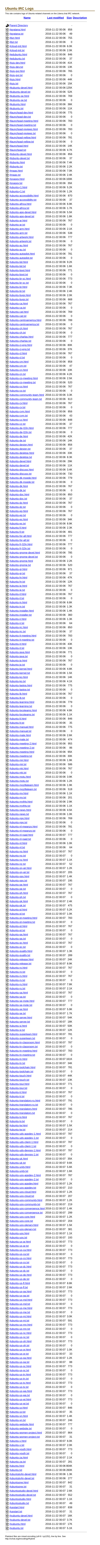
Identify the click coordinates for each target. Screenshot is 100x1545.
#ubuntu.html (16, 1466)
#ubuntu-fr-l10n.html (20, 544)
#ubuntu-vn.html (18, 1416)
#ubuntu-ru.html (18, 984)
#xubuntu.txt (16, 1528)
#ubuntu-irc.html (18, 627)
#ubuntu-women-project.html (25, 1432)
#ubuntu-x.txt (16, 1445)
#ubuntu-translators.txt (22, 1113)
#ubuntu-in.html (18, 602)
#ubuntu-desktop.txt (20, 457)
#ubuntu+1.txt (17, 191)
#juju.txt (13, 83)
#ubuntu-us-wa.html (20, 1391)
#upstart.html (16, 1507)
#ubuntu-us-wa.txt (19, 1395)
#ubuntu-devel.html (20, 461)
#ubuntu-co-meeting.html (23, 378)
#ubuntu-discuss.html (21, 469)
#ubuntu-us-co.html (20, 1258)
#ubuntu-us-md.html (20, 1299)
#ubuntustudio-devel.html (23, 1490)
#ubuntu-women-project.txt (24, 1436)
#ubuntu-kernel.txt (19, 673)
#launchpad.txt (17, 150)
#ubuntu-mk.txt (17, 772)
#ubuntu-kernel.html (20, 669)
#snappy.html (16, 179)
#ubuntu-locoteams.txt (22, 714)
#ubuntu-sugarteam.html (23, 1034)
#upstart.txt (15, 1511)
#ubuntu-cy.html (18, 403)
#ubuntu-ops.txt (18, 880)
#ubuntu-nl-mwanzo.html (23, 826)
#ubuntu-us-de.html (20, 1275)
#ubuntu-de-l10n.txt (20, 432)
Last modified (55, 17)
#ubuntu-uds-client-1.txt (22, 1146)
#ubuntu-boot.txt (18, 274)
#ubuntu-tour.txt (18, 1088)
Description (80, 17)
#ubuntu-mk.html (18, 768)
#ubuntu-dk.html (18, 486)
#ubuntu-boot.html (19, 270)
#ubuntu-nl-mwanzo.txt (22, 830)
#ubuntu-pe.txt (17, 889)
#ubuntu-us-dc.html (20, 1266)
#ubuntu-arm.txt (18, 233)
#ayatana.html (17, 29)
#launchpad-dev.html (21, 112)
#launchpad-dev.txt (20, 116)
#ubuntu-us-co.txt (19, 1262)
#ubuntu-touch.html (20, 1075)
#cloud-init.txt (16, 50)
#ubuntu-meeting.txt (20, 756)
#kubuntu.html (17, 104)
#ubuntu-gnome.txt (20, 565)
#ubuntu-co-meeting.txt (22, 382)
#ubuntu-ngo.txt (18, 822)
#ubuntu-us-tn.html (20, 1374)
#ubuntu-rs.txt (17, 980)
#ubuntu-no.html (18, 851)
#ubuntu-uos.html (19, 1233)
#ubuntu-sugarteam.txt (22, 1038)
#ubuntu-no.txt (17, 855)
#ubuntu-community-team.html (26, 395)
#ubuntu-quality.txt (19, 955)
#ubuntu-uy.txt (17, 1412)
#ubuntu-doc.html (19, 494)
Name (27, 17)
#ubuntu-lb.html (18, 693)
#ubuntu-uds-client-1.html (23, 1142)
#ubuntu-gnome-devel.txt (23, 556)
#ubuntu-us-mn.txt (19, 1329)
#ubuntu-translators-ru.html (24, 1100)
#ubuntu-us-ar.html (20, 1241)
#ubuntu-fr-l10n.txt (19, 548)
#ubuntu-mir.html (18, 760)
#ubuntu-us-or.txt (19, 1353)
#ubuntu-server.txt (19, 1021)
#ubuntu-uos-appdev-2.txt (24, 1179)
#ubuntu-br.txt (17, 291)
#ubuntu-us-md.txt (19, 1304)
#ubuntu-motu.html (20, 776)
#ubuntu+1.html (18, 187)
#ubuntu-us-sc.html (20, 1366)
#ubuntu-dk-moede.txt (21, 482)
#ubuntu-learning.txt (20, 706)
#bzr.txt (13, 42)
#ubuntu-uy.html (18, 1407)
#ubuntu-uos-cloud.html (22, 1192)
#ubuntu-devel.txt (19, 465)
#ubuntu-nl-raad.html (21, 835)
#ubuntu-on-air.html (20, 868)
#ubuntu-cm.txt (17, 365)
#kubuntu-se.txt (18, 100)
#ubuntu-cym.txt (18, 415)
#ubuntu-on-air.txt (19, 872)
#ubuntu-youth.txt (19, 1453)
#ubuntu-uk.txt (17, 1163)
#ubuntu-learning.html (21, 702)
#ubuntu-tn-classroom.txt (23, 1046)
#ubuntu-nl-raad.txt (20, 839)
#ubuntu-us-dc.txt (19, 1270)
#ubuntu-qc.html (18, 942)
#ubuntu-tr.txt (16, 1096)
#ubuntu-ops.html (19, 876)
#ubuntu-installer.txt (20, 615)
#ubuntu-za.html (18, 1457)
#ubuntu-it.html (17, 644)
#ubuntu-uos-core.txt (21, 1221)
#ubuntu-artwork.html (21, 237)
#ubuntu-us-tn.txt (19, 1378)
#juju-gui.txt (16, 75)
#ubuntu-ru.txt (17, 988)
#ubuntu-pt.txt (17, 930)
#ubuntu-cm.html (18, 361)
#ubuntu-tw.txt (17, 1129)
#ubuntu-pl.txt (17, 913)
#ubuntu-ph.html (18, 893)
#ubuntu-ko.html (18, 677)
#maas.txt (14, 175)
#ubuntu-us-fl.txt (18, 1287)
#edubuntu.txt (17, 58)
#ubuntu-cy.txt (17, 407)
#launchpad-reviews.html (23, 129)
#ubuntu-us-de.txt (19, 1279)
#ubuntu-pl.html (18, 909)
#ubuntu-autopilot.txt (21, 258)
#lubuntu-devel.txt (19, 158)
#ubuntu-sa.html (18, 992)
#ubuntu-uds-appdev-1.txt (24, 1138)
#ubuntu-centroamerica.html (25, 320)
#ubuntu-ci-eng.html (20, 345)
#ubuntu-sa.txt (17, 996)
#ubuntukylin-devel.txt (21, 1478)
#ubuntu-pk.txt (17, 905)
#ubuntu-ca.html (18, 303)
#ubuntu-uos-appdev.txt (22, 1187)
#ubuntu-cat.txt (17, 316)
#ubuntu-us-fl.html (19, 1283)
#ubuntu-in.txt (17, 606)
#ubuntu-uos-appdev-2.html (25, 1175)
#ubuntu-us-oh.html (20, 1341)
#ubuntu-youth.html (20, 1449)
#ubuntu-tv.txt (17, 1121)
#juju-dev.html (17, 62)
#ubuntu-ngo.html (19, 818)
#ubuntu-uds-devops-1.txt (23, 1154)
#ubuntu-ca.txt (17, 307)
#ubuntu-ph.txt (17, 897)
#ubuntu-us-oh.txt (19, 1345)
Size (69, 17)
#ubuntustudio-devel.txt (22, 1495)
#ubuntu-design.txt (20, 449)
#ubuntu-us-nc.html (20, 1333)
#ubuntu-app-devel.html (22, 212)
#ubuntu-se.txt (17, 1013)
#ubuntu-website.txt (20, 1428)
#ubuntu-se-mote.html (21, 1001)
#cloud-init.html (18, 46)
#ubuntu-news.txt (19, 814)
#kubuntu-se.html (19, 96)
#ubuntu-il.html (17, 594)
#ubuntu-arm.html (19, 229)
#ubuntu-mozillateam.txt (23, 789)
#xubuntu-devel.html (20, 1515)
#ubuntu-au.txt (17, 249)
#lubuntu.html (17, 162)
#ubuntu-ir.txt (16, 623)
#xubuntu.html (17, 1524)
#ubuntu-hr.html (18, 577)
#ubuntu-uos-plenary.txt (22, 1229)
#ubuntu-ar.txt (17, 224)
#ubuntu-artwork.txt (20, 241)
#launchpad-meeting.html (23, 121)
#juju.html (14, 79)
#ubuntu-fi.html (17, 527)
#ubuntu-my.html (18, 793)
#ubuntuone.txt (17, 1486)
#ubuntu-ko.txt (17, 681)
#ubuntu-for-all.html (20, 536)
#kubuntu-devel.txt (19, 92)
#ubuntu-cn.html (18, 370)
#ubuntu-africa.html (20, 204)
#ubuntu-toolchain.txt (21, 1071)
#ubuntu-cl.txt (17, 357)
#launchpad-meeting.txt (22, 125)
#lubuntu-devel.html (20, 154)
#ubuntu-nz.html (18, 859)
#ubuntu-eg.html (18, 511)
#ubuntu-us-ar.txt (19, 1246)
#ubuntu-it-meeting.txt (21, 639)
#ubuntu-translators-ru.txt (23, 1104)
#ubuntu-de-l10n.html (21, 428)
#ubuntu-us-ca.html (20, 1250)
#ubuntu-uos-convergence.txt (26, 1212)
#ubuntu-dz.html (18, 502)
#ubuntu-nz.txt (17, 864)
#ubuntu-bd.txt (17, 266)
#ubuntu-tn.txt (17, 1063)
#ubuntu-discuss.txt (20, 473)
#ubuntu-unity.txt (18, 1171)
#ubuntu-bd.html (18, 262)
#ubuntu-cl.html (18, 353)
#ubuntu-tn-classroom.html (24, 1042)
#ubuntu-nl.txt (17, 847)
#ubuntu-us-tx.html (20, 1383)
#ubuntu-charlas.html (21, 336)
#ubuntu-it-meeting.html (22, 635)
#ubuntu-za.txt (17, 1461)
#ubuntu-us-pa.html (20, 1358)
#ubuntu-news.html (20, 810)
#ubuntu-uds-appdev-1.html (25, 1133)
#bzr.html (14, 38)
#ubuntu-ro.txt (17, 972)
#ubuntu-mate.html (20, 735)
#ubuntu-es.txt (17, 523)
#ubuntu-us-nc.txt (19, 1337)
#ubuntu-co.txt (17, 390)
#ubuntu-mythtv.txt (19, 806)
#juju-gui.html (17, 71)
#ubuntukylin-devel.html (22, 1474)
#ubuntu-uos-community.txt (24, 1204)
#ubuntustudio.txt (19, 1503)
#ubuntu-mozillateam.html (24, 785)
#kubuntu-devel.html (20, 87)
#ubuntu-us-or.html (20, 1349)
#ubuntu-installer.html (21, 610)
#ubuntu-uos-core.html (22, 1216)
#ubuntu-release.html (21, 959)
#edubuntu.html (18, 54)
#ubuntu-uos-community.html (25, 1200)
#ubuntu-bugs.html (20, 295)
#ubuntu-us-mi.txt (19, 1320)
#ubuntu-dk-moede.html (22, 478)
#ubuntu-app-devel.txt (21, 216)
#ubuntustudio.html (20, 1499)
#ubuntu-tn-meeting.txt (22, 1055)
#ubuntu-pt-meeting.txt (22, 922)
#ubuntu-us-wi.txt (19, 1403)
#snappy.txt (15, 183)
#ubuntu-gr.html (18, 569)
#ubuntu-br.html (18, 287)
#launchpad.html (18, 145)
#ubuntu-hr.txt (17, 581)
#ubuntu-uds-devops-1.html (25, 1150)
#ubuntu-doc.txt (18, 498)
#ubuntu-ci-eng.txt (19, 349)
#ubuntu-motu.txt (19, 781)
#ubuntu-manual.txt (20, 731)
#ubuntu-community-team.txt (25, 399)
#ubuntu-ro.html (18, 967)
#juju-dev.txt (16, 67)
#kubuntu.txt (16, 108)
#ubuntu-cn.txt (17, 374)
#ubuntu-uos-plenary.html (23, 1225)
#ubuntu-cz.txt (17, 424)
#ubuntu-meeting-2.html (22, 743)
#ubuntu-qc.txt (17, 947)
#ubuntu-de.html (18, 436)
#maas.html (16, 170)
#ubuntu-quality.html (20, 951)
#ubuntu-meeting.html (21, 752)
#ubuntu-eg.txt (17, 515)
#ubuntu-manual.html (21, 727)
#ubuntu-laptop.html (20, 685)
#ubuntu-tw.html (18, 1125)
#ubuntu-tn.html (18, 1059)
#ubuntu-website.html (21, 1424)
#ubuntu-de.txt (17, 440)
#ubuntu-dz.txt (17, 507)
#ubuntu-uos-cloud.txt (21, 1196)
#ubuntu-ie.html (18, 586)
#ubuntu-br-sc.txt (19, 282)
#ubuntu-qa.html (18, 934)
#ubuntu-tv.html (18, 1117)
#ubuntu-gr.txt (17, 573)
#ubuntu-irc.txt (17, 631)
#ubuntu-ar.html (18, 220)
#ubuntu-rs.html (18, 976)
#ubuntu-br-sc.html (20, 278)
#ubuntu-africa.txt (19, 208)
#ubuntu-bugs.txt (18, 299)
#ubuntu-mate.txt (19, 739)
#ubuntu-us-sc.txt (19, 1370)
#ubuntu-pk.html (18, 901)
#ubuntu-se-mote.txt (20, 1005)
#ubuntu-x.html (17, 1441)
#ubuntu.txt (15, 1470)
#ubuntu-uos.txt (18, 1237)
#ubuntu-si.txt (17, 1030)
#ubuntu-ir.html (17, 619)
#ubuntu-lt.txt (16, 722)
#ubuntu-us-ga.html (20, 1291)
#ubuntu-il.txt (16, 598)
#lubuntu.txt (16, 166)
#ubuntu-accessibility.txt (22, 199)
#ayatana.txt (16, 33)
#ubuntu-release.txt (20, 963)
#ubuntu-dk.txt (17, 490)
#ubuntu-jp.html (18, 660)
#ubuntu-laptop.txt (19, 689)
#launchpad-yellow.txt (21, 141)
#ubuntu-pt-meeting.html (23, 918)
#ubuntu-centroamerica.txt (24, 324)
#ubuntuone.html (18, 1482)
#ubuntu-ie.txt (17, 590)
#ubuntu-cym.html (19, 411)
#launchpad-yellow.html (22, 137)
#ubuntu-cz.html (18, 419)
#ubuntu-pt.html (18, 926)
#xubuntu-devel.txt (19, 1519)
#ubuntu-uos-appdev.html (23, 1183)
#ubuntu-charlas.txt (20, 341)
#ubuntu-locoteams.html (23, 710)
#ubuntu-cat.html (18, 312)
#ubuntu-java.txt (18, 656)
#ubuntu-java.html (19, 652)
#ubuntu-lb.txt (17, 698)
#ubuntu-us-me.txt (19, 1312)
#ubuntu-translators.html (23, 1109)
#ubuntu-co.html (18, 386)
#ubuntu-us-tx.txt (18, 1387)
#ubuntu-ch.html (18, 328)
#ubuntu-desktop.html (21, 453)
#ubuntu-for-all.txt (19, 540)
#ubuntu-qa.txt (17, 938)
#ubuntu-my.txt (17, 797)
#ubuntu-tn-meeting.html (23, 1050)
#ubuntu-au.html (18, 245)
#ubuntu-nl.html (18, 843)
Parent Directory (18, 25)
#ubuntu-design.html (21, 444)
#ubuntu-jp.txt (17, 664)
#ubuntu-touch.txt (19, 1079)
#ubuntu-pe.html (18, 884)
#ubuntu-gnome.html (21, 561)
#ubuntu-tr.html (18, 1092)
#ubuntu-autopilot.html (22, 253)
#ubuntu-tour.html (19, 1084)
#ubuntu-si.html (18, 1026)
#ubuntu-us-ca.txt (19, 1254)
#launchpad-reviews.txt (22, 133)
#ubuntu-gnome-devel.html (24, 552)
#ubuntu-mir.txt (17, 764)
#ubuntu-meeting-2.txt (21, 747)
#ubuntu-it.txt (16, 648)
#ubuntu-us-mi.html (20, 1316)
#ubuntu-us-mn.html (20, 1324)
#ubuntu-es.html (18, 519)
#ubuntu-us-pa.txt (19, 1362)
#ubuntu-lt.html (17, 718)
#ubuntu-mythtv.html (20, 801)
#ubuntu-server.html (20, 1017)
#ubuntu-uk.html (18, 1158)
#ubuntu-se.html (18, 1009)
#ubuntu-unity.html (19, 1167)
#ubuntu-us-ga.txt (19, 1295)
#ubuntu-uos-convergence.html (27, 1208)
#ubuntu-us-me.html (20, 1308)
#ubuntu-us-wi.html (20, 1399)
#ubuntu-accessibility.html (24, 195)
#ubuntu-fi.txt (16, 532)
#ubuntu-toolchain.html (22, 1067)
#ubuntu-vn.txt (17, 1420)
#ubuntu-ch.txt (17, 332)
